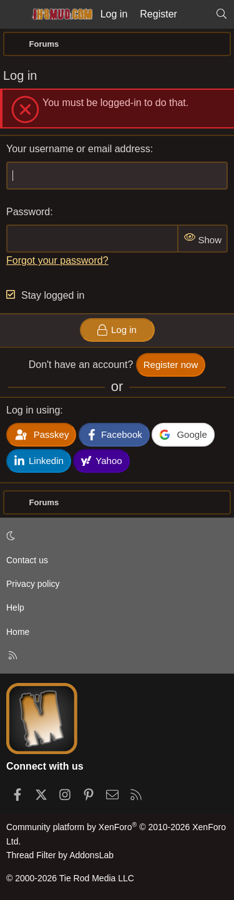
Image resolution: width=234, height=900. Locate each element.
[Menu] (13, 14)
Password (28, 211)
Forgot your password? (57, 260)
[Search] (221, 14)
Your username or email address (78, 148)
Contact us (27, 560)
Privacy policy (33, 584)
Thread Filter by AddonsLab (60, 855)
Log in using (33, 410)
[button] (114, 536)
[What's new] (196, 14)
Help (15, 607)
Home (17, 632)
